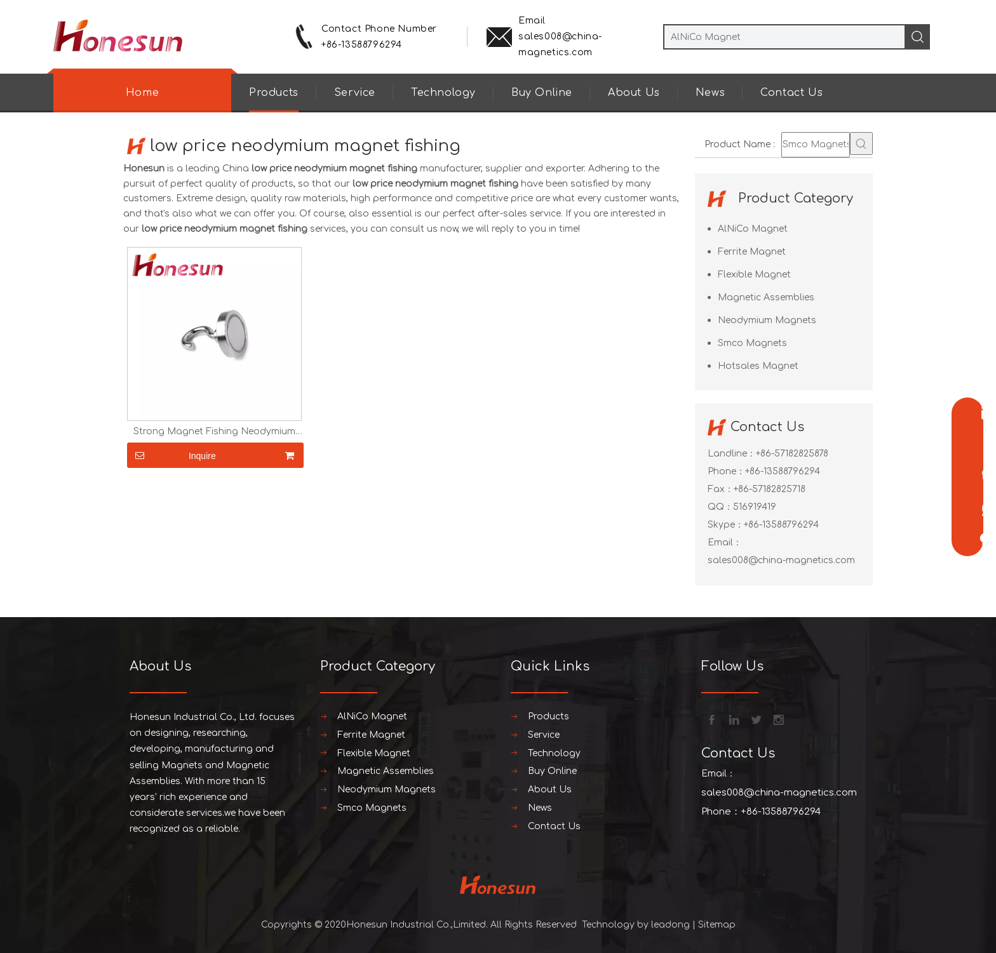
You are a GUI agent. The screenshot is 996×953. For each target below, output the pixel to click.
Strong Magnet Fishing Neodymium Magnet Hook (214, 431)
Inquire (171, 455)
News (710, 92)
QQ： (720, 507)
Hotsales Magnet (758, 366)
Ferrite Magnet (752, 252)
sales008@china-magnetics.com (781, 560)
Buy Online (541, 92)
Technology (443, 92)
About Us (634, 92)
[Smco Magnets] (815, 144)
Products (274, 92)
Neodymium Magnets (767, 320)
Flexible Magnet (754, 274)
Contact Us (791, 92)
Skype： (726, 525)
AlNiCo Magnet (753, 229)
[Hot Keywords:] (861, 143)
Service (354, 92)
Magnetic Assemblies (766, 297)
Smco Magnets (752, 343)
